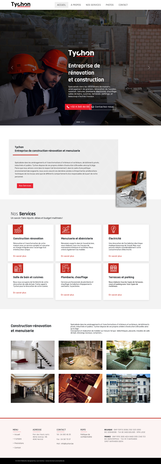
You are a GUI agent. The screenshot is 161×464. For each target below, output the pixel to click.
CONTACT (123, 5)
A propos (18, 439)
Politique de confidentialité (86, 435)
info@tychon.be (67, 443)
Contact (17, 447)
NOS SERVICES (93, 5)
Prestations (19, 443)
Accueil (17, 434)
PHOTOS (110, 5)
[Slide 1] (78, 122)
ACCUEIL (61, 5)
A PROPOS (76, 5)
